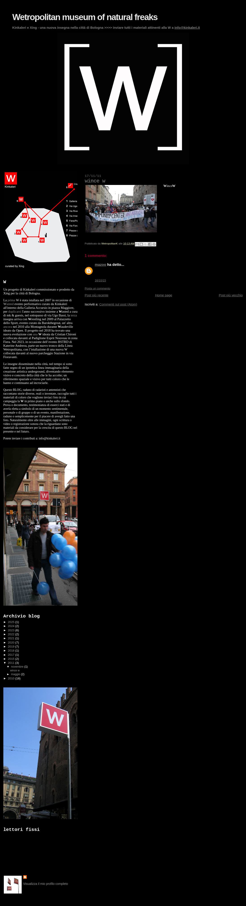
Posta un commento (97, 288)
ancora (7, 326)
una (35, 334)
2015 (11, 658)
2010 (11, 678)
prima (11, 300)
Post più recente (96, 295)
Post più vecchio (231, 295)
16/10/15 (100, 280)
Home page (163, 295)
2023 (11, 630)
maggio (16, 674)
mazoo (100, 264)
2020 (11, 642)
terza (74, 315)
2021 (11, 638)
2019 (11, 646)
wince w (15, 670)
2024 (11, 626)
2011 (11, 662)
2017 (11, 654)
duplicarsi (14, 311)
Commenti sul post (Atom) (118, 304)
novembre (17, 666)
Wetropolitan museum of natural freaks (84, 17)
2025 (11, 622)
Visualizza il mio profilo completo (45, 884)
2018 (11, 650)
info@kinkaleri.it (187, 27)
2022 (11, 634)
